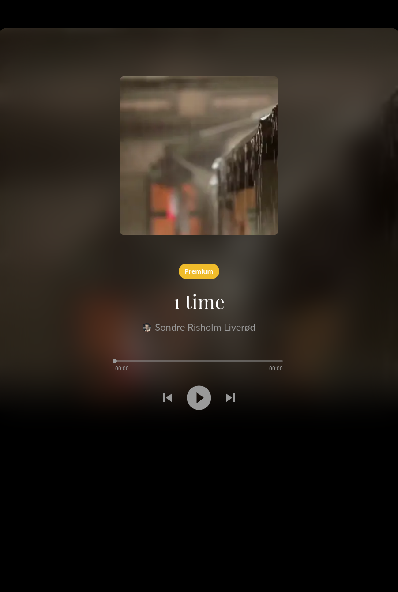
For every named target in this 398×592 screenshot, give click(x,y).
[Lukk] (14, 14)
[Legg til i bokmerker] (10, 429)
